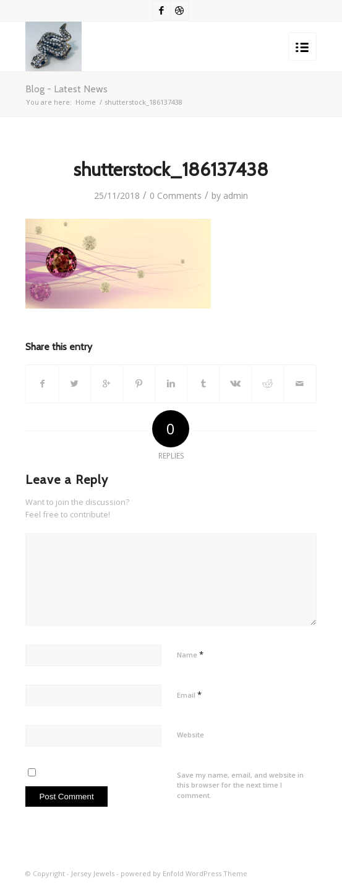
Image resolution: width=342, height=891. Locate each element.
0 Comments (176, 195)
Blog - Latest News (66, 89)
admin (235, 195)
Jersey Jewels (92, 873)
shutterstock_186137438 (171, 169)
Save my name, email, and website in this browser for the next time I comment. (240, 785)
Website (190, 734)
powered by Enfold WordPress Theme (184, 873)
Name (190, 654)
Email (189, 694)
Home (85, 102)
